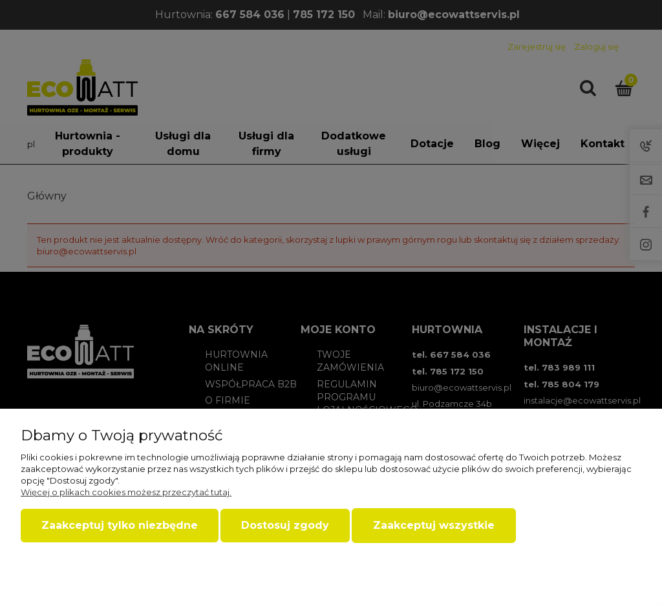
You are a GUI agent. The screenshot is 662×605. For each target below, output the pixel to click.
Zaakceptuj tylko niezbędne (119, 525)
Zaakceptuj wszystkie (434, 525)
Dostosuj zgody (285, 525)
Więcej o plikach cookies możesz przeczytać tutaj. (126, 492)
